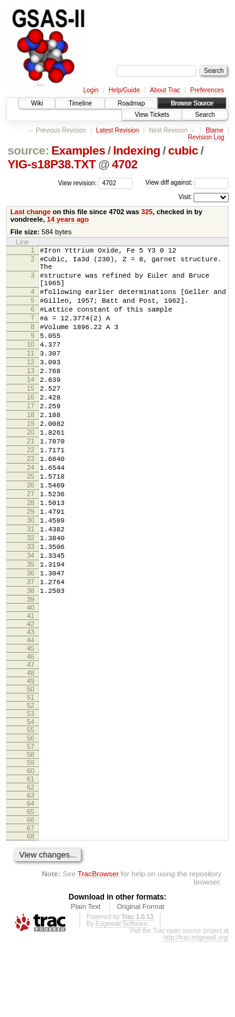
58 (30, 830)
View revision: (77, 182)
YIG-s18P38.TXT (52, 164)
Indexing (136, 150)
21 (30, 482)
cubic (183, 150)
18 (30, 450)
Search (205, 114)
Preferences (207, 90)
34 (30, 621)
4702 (125, 164)
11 (30, 375)
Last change (31, 211)
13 (30, 397)
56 (30, 813)
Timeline (79, 103)
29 (30, 568)
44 (30, 715)
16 (30, 429)
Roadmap (131, 103)
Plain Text (86, 982)
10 (30, 365)
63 (30, 870)
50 (30, 764)
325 (146, 211)
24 (30, 514)
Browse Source (191, 103)
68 (30, 911)
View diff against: (187, 182)
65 (30, 887)
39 (30, 674)
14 (30, 407)
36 (30, 642)
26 (30, 536)
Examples (78, 150)
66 (30, 895)
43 (30, 707)
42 (30, 699)
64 (30, 879)
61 (30, 854)
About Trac (165, 90)
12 (30, 386)
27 (30, 546)
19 (30, 461)
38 (30, 664)
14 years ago (68, 219)
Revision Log (206, 137)
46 (30, 732)
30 (30, 578)
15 (30, 418)
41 (30, 691)
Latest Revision (117, 130)
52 (30, 781)
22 (30, 493)
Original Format (140, 982)
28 (30, 557)
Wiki (37, 103)
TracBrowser (98, 949)
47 (30, 740)
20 (30, 472)
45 (30, 723)
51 (30, 772)
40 (30, 683)
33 (30, 610)
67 (30, 903)
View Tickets (152, 114)
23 (30, 504)
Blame (214, 130)
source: (28, 150)
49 (30, 756)
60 (30, 846)
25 (30, 525)
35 (30, 632)
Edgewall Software (121, 999)
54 (30, 797)
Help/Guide (124, 90)
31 (30, 589)
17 (30, 439)
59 (30, 838)
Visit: (185, 196)
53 (30, 789)
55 (30, 805)
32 (30, 600)
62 (30, 862)
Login (90, 90)
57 (30, 821)
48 (30, 748)
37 (30, 653)
